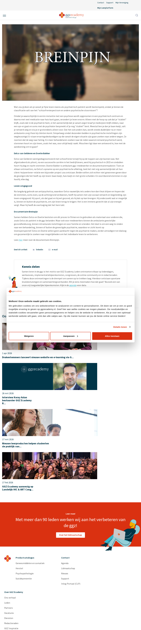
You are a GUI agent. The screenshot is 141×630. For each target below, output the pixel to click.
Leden (7, 522)
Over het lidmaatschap (70, 454)
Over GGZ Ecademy (13, 511)
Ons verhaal (10, 517)
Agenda (64, 483)
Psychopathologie (25, 493)
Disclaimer (42, 622)
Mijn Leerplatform (105, 8)
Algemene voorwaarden (62, 622)
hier (21, 239)
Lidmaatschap (68, 488)
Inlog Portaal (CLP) (70, 503)
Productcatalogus (25, 477)
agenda (72, 285)
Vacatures (9, 532)
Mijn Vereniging (122, 2)
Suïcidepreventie (24, 498)
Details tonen (120, 327)
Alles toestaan (112, 336)
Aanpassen (70, 336)
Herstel (19, 488)
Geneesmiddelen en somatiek (30, 483)
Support (109, 2)
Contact (100, 2)
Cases (7, 553)
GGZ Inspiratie (11, 548)
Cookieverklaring (107, 622)
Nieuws (64, 493)
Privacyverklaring (86, 622)
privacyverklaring (13, 595)
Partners (8, 527)
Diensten (8, 537)
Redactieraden (11, 543)
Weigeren (29, 336)
